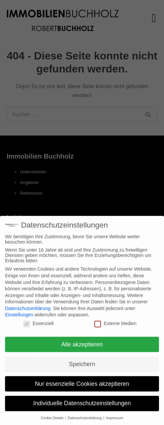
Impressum (114, 422)
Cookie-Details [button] (52, 422)
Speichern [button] (82, 368)
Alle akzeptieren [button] (82, 348)
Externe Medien (115, 327)
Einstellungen (19, 319)
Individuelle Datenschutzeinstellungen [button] (82, 407)
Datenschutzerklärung (27, 312)
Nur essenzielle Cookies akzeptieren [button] (82, 387)
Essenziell (38, 327)
